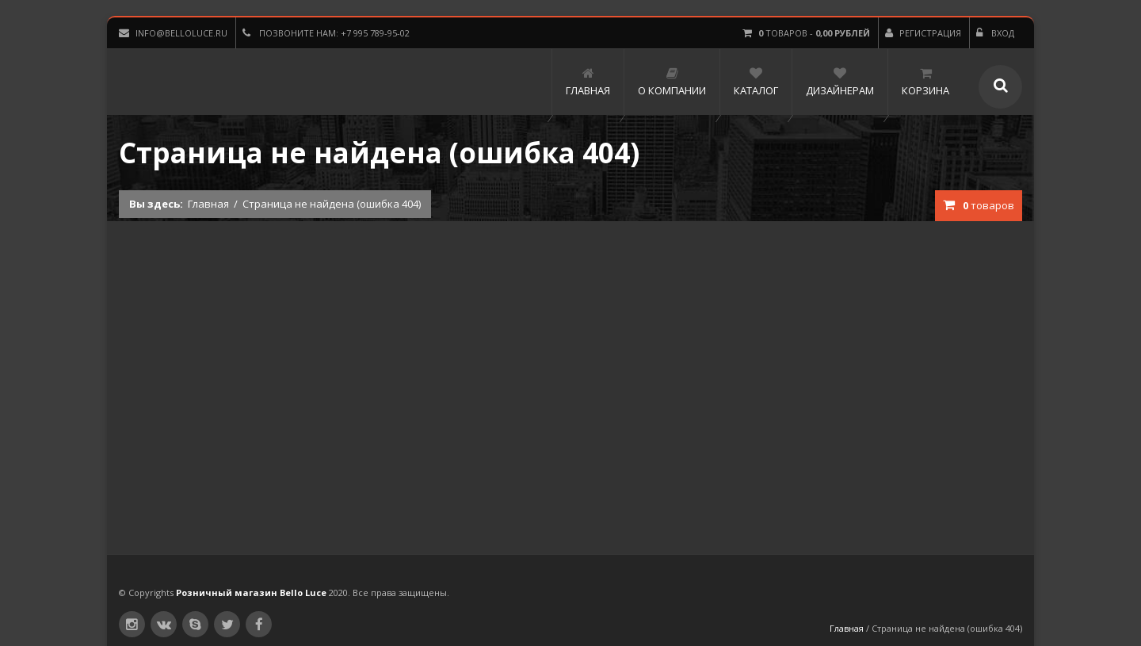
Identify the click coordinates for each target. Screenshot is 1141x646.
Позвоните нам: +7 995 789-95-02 (326, 33)
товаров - (806, 33)
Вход (995, 33)
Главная (208, 204)
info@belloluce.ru (173, 33)
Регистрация (923, 33)
